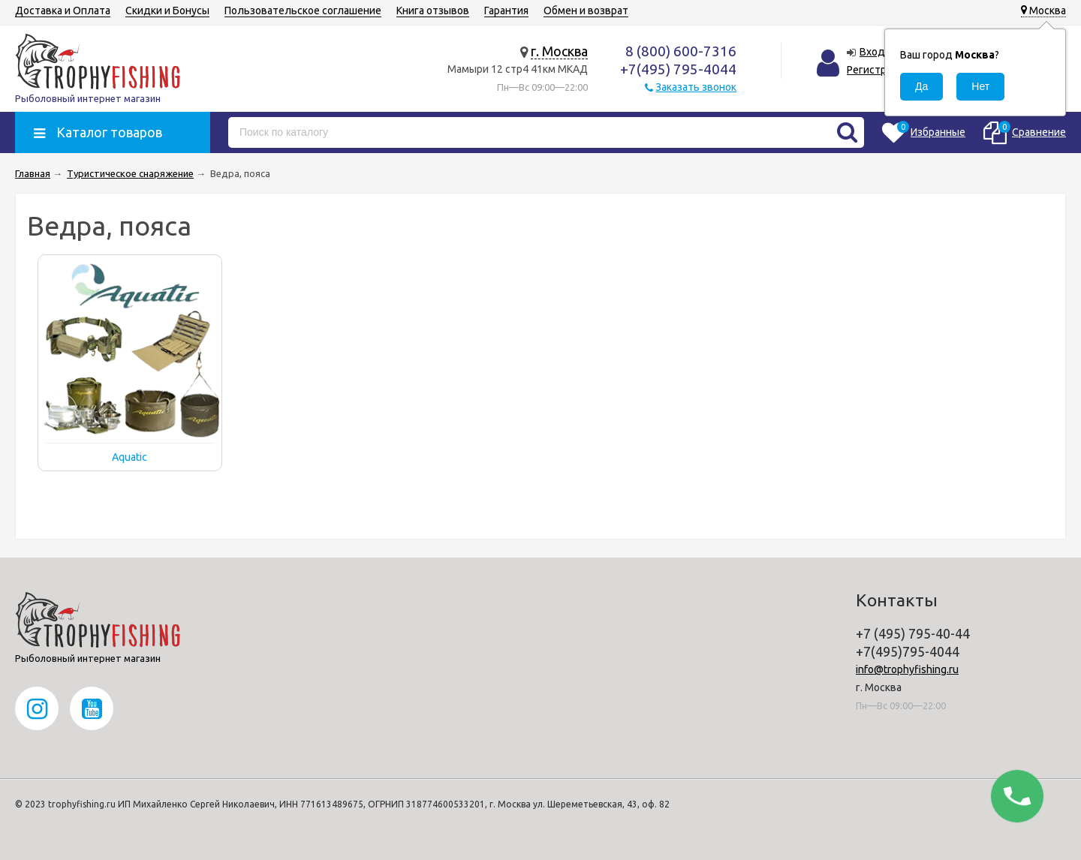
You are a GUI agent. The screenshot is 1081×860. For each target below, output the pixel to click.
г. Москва (559, 51)
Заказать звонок (695, 87)
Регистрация (878, 70)
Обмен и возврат (586, 11)
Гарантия (506, 11)
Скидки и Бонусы (167, 11)
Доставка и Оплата (62, 11)
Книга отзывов (432, 11)
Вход (872, 52)
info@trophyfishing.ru (907, 669)
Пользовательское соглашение (302, 11)
